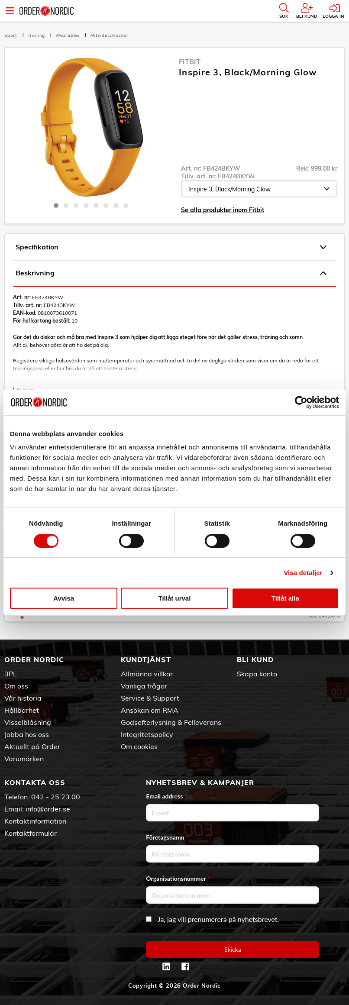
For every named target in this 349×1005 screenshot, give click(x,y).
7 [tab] (116, 205)
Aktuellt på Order (32, 746)
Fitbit (189, 61)
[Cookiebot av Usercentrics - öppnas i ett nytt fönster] (301, 402)
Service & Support (150, 698)
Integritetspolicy (147, 734)
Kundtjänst (146, 659)
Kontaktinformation (35, 821)
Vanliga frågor (144, 686)
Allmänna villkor (147, 673)
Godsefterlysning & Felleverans (171, 722)
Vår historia (23, 698)
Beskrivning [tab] (171, 273)
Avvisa (63, 598)
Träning (37, 35)
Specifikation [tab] (171, 247)
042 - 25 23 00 (55, 796)
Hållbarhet (21, 710)
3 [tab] (76, 205)
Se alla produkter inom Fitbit (222, 210)
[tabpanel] (91, 126)
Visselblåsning (27, 722)
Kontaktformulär (30, 833)
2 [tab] (66, 205)
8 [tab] (126, 205)
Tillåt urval (174, 598)
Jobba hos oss (26, 734)
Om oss (16, 686)
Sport (11, 35)
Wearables (68, 35)
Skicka (232, 949)
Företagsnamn (167, 837)
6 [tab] (106, 205)
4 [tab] (86, 205)
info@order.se (48, 809)
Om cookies (139, 746)
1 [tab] (56, 205)
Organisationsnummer (178, 878)
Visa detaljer (303, 572)
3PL (10, 673)
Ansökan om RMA (149, 710)
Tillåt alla (285, 598)
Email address (166, 796)
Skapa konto (257, 673)
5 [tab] (96, 205)
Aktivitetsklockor (109, 35)
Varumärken (24, 758)
